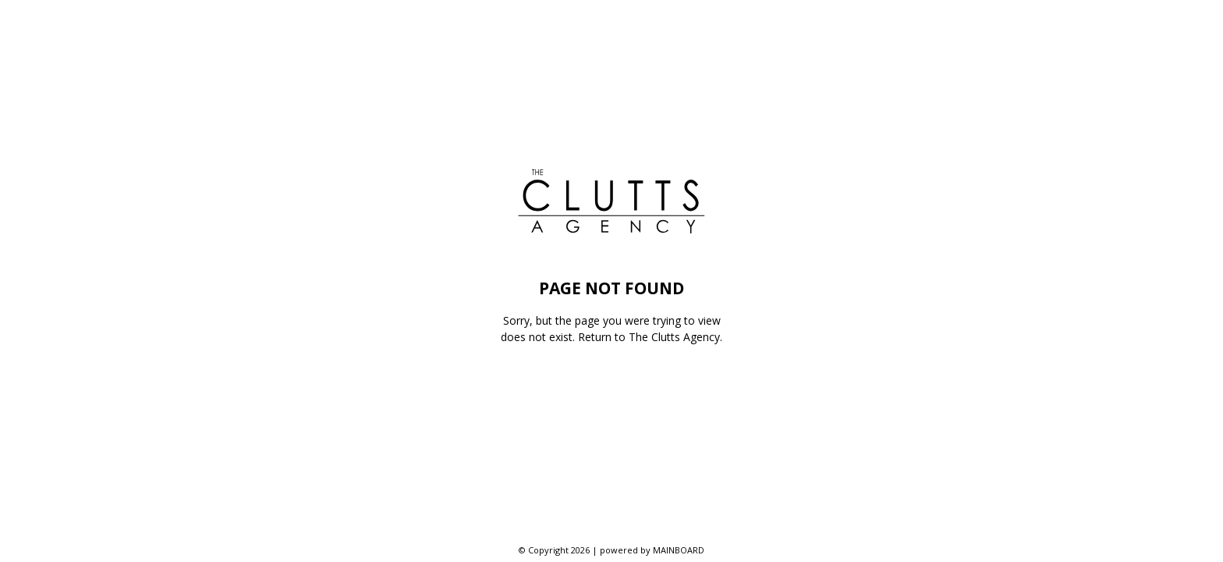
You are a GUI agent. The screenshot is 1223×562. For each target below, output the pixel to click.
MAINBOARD (678, 550)
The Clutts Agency (674, 336)
